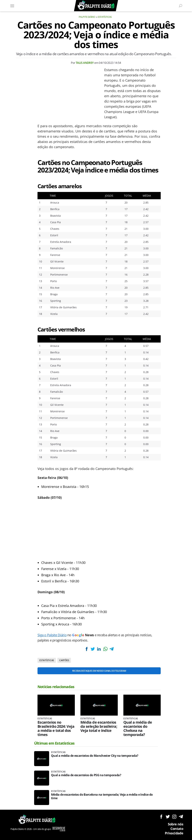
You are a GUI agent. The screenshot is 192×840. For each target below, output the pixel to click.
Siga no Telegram (180, 816)
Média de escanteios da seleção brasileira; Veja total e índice (98, 726)
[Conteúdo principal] (96, 420)
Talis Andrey (85, 63)
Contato (176, 828)
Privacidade (174, 833)
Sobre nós (175, 824)
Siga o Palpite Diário (52, 635)
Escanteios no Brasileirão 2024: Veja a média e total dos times (56, 728)
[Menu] (12, 5)
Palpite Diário (87, 17)
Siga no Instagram (174, 816)
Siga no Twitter (167, 816)
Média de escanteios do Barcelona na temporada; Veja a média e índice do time (102, 796)
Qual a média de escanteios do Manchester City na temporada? (94, 755)
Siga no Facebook (161, 816)
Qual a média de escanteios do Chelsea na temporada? (137, 728)
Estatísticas (105, 17)
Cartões (64, 660)
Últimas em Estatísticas (54, 743)
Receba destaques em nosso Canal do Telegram (99, 670)
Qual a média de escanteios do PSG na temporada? (86, 775)
